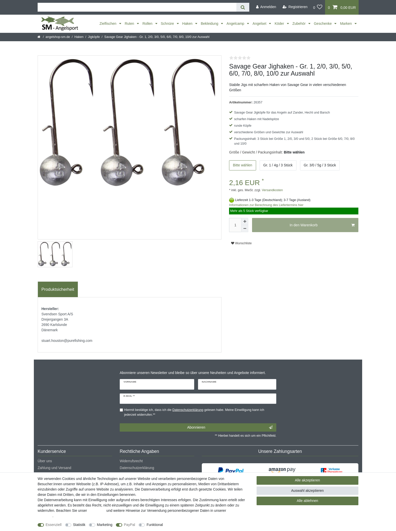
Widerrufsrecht (131, 461)
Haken (187, 23)
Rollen (148, 23)
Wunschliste (241, 243)
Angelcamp (236, 23)
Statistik (79, 525)
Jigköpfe (94, 37)
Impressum (96, 510)
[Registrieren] (295, 7)
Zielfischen (108, 23)
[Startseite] (39, 37)
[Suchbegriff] (137, 7)
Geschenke (323, 23)
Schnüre (168, 23)
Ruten (130, 23)
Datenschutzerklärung (137, 468)
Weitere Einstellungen (184, 525)
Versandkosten (272, 190)
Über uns (45, 461)
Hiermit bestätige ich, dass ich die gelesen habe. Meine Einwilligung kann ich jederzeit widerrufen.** (194, 412)
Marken (346, 23)
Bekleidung (210, 23)
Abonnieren (230, 427)
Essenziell (54, 525)
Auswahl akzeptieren (307, 491)
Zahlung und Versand (54, 468)
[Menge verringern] (244, 228)
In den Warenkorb (322, 225)
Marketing (104, 525)
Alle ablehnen (307, 501)
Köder (280, 23)
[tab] (58, 289)
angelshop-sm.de (57, 37)
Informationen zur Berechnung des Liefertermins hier (266, 205)
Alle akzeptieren (307, 480)
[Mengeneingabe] (235, 225)
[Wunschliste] (317, 7)
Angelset (260, 23)
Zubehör (299, 23)
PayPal (129, 525)
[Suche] (242, 7)
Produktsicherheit (57, 289)
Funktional (154, 525)
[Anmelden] (266, 7)
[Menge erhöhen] (244, 221)
